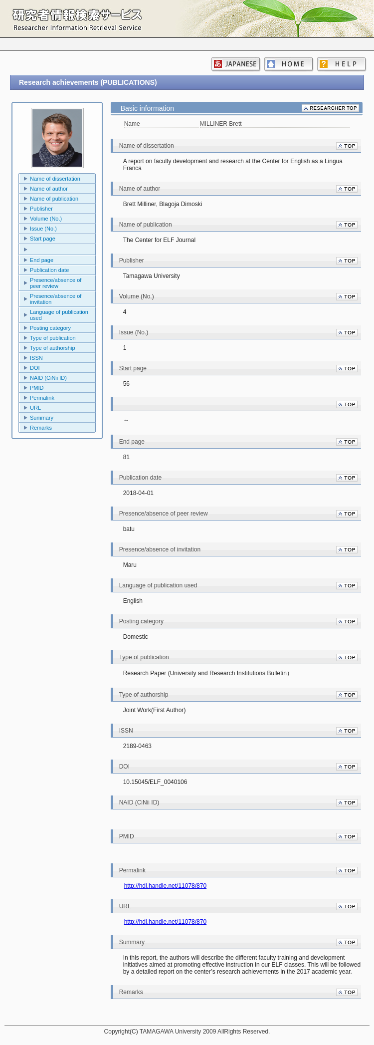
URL (35, 408)
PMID (37, 388)
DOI (35, 368)
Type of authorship (52, 348)
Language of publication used (59, 315)
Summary (41, 418)
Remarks (41, 428)
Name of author (49, 189)
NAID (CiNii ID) (48, 378)
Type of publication (53, 338)
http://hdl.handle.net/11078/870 (165, 885)
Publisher (41, 209)
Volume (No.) (46, 219)
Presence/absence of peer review (55, 283)
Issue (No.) (43, 229)
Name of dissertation (55, 179)
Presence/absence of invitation (55, 299)
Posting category (50, 328)
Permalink (42, 398)
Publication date (49, 270)
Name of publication (54, 199)
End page (41, 260)
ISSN (36, 358)
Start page (42, 239)
